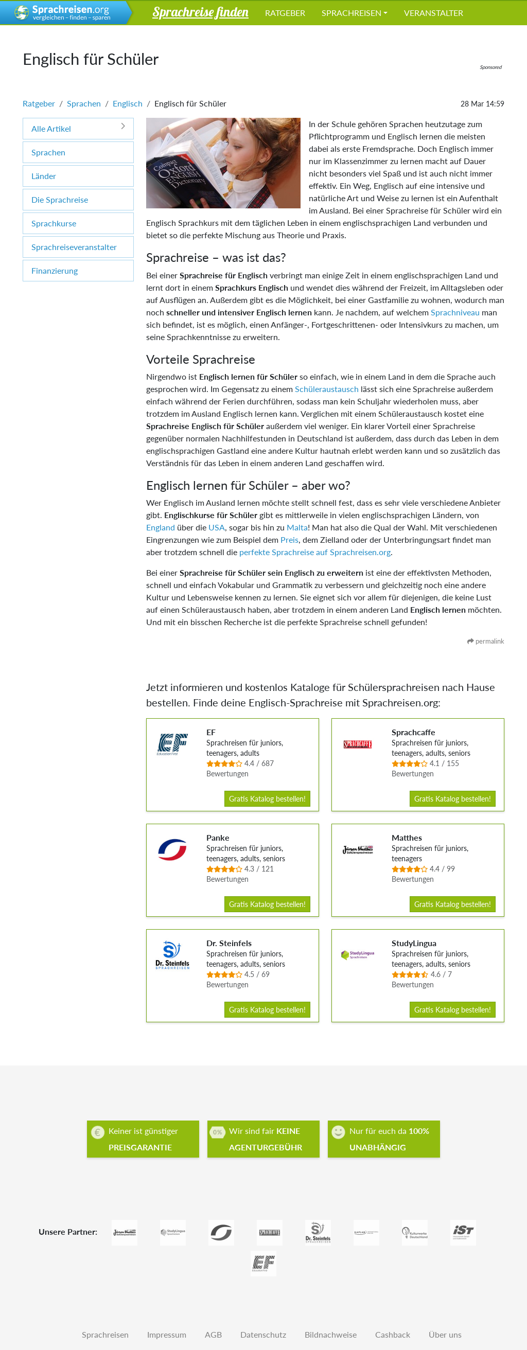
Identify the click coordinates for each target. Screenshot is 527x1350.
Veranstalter (433, 12)
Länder (43, 176)
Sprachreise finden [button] (200, 11)
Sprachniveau (455, 312)
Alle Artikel (78, 127)
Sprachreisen (351, 12)
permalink (485, 641)
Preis (289, 539)
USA (216, 527)
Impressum (166, 1334)
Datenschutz (263, 1334)
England (160, 527)
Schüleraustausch (327, 389)
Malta (297, 527)
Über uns (445, 1334)
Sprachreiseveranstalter (74, 247)
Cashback (392, 1334)
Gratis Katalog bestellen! (267, 798)
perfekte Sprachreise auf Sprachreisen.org (315, 552)
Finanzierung (54, 270)
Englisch (128, 103)
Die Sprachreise (59, 199)
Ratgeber (285, 12)
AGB (213, 1334)
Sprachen (84, 103)
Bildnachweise (331, 1334)
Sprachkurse (53, 223)
